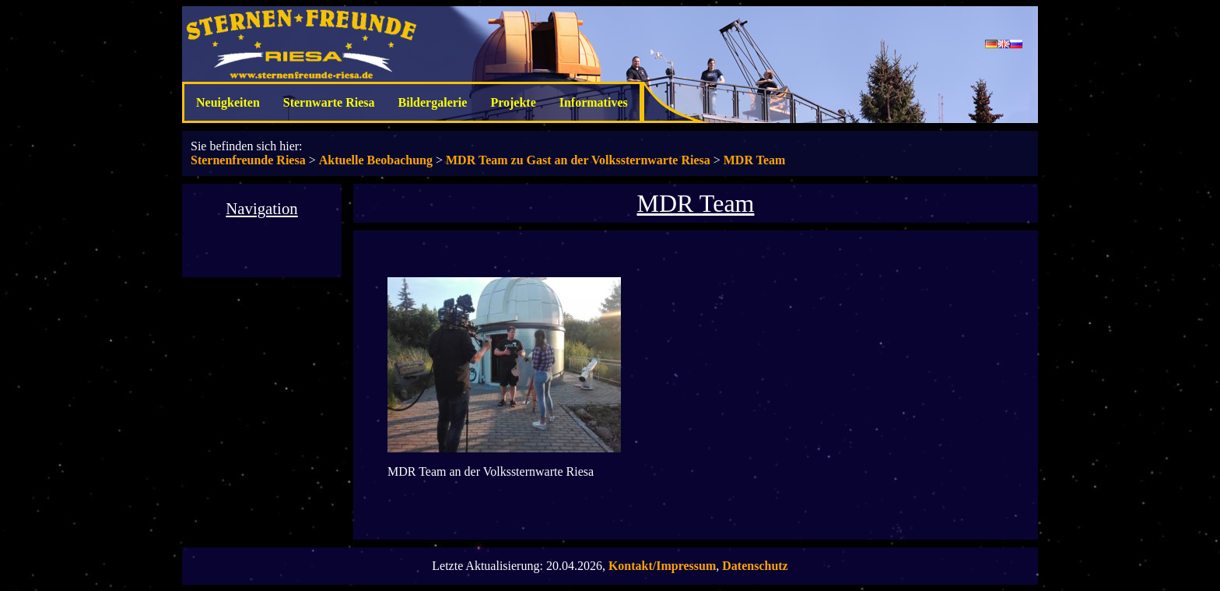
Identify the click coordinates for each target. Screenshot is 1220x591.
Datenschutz (754, 565)
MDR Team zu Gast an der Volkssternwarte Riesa (578, 160)
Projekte (512, 102)
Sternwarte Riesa (329, 102)
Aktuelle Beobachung (376, 160)
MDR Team (755, 160)
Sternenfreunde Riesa (248, 160)
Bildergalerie (433, 102)
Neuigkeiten (228, 102)
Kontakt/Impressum (662, 565)
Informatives (593, 102)
